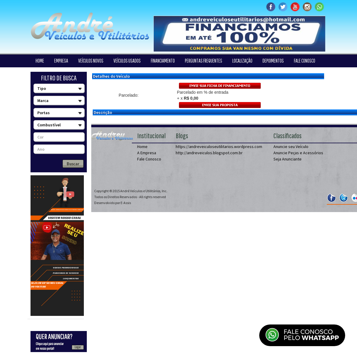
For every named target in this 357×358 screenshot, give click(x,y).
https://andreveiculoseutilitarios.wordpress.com (219, 146)
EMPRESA (61, 60)
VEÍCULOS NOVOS (90, 60)
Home (142, 146)
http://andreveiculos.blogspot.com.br (209, 152)
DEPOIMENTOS (273, 60)
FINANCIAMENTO (163, 60)
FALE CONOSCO (304, 60)
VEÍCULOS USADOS (127, 60)
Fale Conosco (149, 159)
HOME (40, 60)
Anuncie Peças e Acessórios (298, 152)
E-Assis (126, 203)
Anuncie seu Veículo (290, 146)
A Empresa (146, 152)
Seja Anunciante (287, 159)
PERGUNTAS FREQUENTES (203, 60)
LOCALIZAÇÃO (242, 60)
